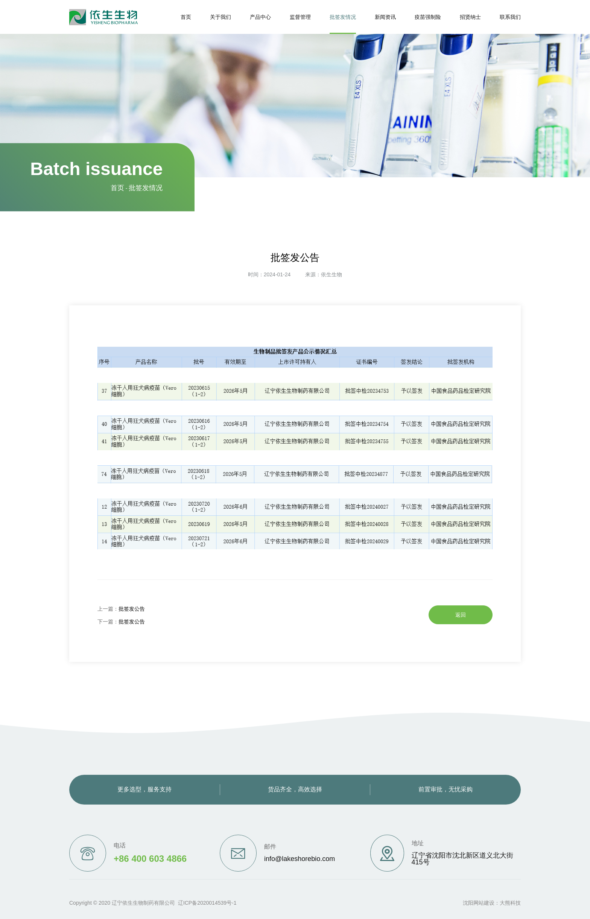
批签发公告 (132, 609)
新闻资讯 (385, 17)
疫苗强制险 (428, 17)
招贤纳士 (470, 17)
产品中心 (260, 17)
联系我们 (510, 17)
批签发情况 (343, 17)
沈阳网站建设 (478, 903)
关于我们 (220, 17)
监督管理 (300, 17)
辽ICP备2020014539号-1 (207, 903)
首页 (186, 17)
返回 (460, 615)
